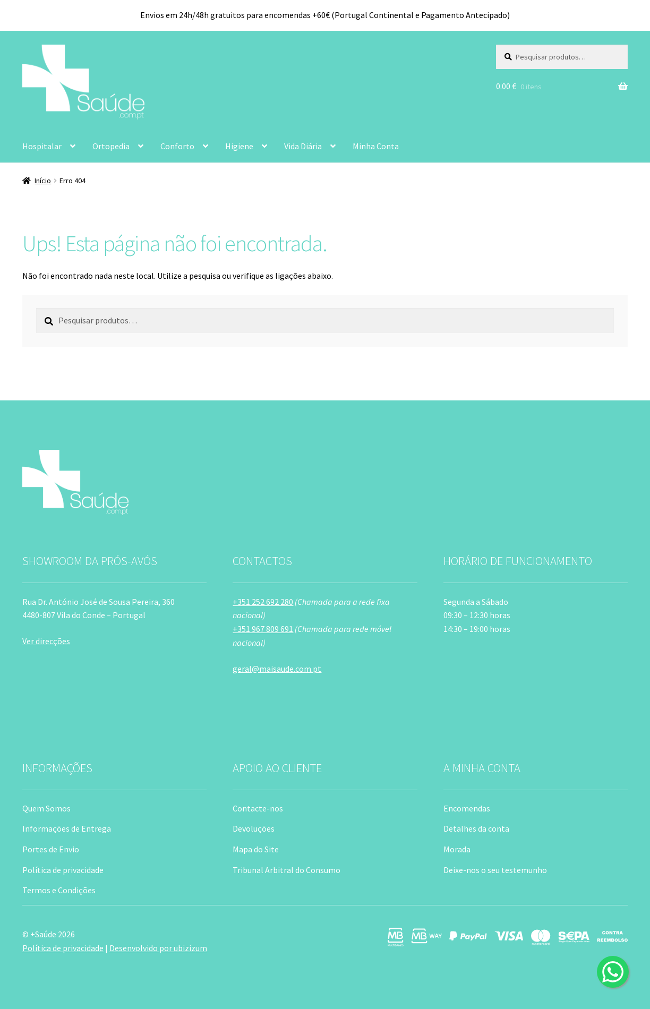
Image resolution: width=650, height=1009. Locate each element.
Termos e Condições (59, 890)
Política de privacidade (63, 870)
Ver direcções (46, 641)
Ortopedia (111, 146)
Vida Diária (303, 146)
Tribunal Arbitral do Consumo (286, 870)
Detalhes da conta (476, 828)
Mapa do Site (256, 849)
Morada (457, 849)
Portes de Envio (50, 849)
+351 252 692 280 (263, 601)
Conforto (177, 146)
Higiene (239, 146)
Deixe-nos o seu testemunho (495, 870)
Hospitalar (42, 146)
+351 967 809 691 (263, 628)
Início (43, 180)
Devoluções (254, 828)
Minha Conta (376, 146)
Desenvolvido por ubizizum (158, 948)
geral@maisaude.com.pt (277, 668)
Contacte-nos (258, 808)
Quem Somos (46, 808)
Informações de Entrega (66, 828)
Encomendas (466, 808)
